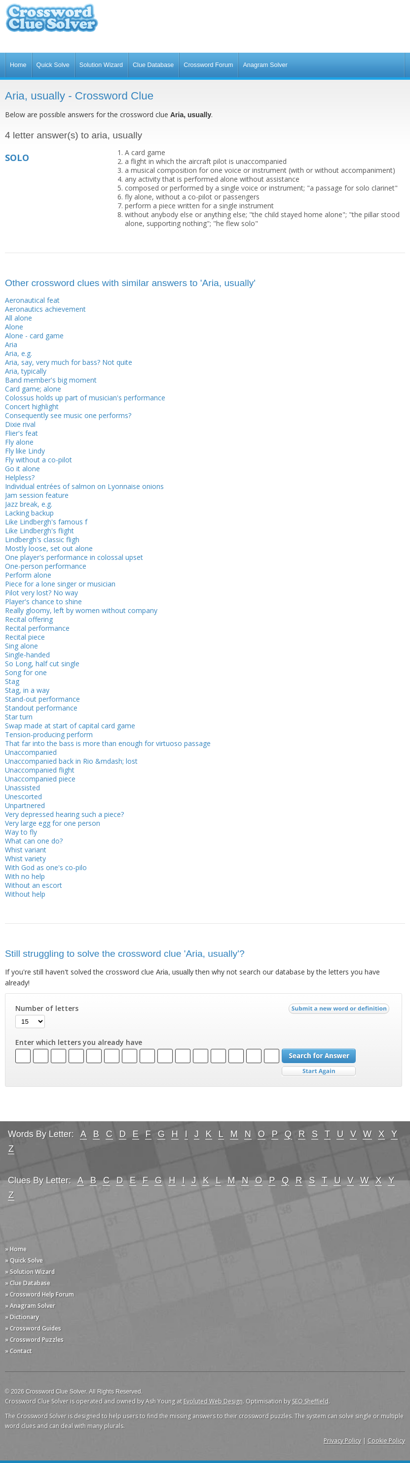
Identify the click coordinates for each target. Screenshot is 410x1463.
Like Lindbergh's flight (39, 530)
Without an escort (33, 885)
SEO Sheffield (310, 1401)
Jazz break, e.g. (28, 504)
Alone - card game (34, 335)
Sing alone (21, 645)
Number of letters (46, 1008)
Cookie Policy (386, 1440)
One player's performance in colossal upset (74, 557)
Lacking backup (29, 513)
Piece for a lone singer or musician (60, 583)
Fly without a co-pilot (38, 459)
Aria (11, 344)
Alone (14, 326)
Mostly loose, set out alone (49, 548)
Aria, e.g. (18, 353)
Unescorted (23, 796)
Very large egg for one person (52, 823)
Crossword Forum (208, 65)
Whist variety (25, 858)
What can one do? (34, 840)
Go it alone (22, 468)
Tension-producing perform (49, 734)
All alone (18, 318)
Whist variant (25, 849)
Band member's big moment (51, 380)
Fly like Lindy (25, 450)
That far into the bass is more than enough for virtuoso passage (108, 743)
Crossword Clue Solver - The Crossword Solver (52, 22)
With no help (25, 876)
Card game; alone (33, 388)
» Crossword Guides (33, 1328)
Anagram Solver (265, 65)
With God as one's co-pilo (46, 867)
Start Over (319, 1071)
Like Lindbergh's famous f (46, 521)
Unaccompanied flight (40, 770)
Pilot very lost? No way (41, 592)
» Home (16, 1249)
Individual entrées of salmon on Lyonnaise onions (84, 486)
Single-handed (27, 654)
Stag (12, 681)
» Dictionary (22, 1317)
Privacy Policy (342, 1440)
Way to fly (21, 832)
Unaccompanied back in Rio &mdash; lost (71, 761)
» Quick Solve (24, 1260)
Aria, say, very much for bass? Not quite (68, 362)
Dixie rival (20, 424)
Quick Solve (53, 65)
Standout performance (41, 708)
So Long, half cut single (42, 663)
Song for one (26, 672)
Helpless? (20, 477)
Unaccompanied (31, 752)
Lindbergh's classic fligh (42, 539)
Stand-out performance (42, 699)
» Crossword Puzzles (34, 1339)
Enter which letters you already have (78, 1042)
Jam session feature (37, 495)
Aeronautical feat (32, 300)
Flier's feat (21, 433)
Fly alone (19, 442)
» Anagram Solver (30, 1305)
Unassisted (22, 787)
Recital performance (37, 628)
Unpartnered (25, 805)
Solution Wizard (101, 65)
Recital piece (25, 637)
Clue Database (153, 65)
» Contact (18, 1351)
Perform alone (28, 575)
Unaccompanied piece (40, 778)
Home (18, 65)
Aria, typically (25, 371)
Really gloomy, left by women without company (81, 610)
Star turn (19, 716)
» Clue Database (27, 1283)
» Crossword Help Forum (39, 1294)
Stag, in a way (27, 690)
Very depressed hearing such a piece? (64, 814)
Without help (25, 894)
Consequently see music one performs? (68, 415)
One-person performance (45, 566)
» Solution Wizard (30, 1272)
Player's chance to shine (43, 601)
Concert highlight (32, 406)
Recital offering (29, 619)
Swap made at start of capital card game (70, 725)
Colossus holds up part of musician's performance (85, 397)
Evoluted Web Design (213, 1401)
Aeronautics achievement (45, 309)
